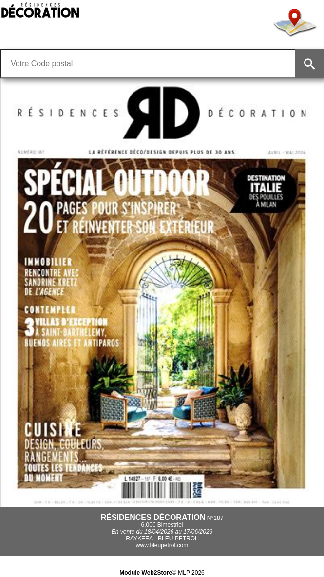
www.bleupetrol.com (162, 545)
